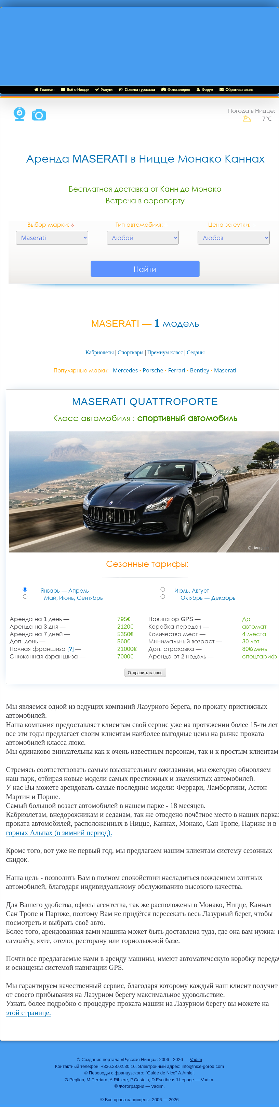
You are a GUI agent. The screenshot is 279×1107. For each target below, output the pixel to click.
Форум (205, 89)
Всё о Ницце (75, 89)
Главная (44, 89)
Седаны (195, 352)
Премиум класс (165, 352)
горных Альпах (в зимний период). (59, 833)
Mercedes (125, 370)
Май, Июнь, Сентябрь (37, 598)
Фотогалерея (175, 89)
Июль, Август (170, 590)
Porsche (153, 370)
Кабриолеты (99, 352)
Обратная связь (236, 89)
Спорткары (130, 352)
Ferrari (176, 370)
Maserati (225, 370)
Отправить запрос (145, 672)
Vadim (196, 1059)
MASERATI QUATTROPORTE (145, 401)
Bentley (199, 370)
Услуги (103, 89)
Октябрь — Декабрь (174, 598)
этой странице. (28, 1013)
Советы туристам (137, 89)
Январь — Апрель (35, 590)
